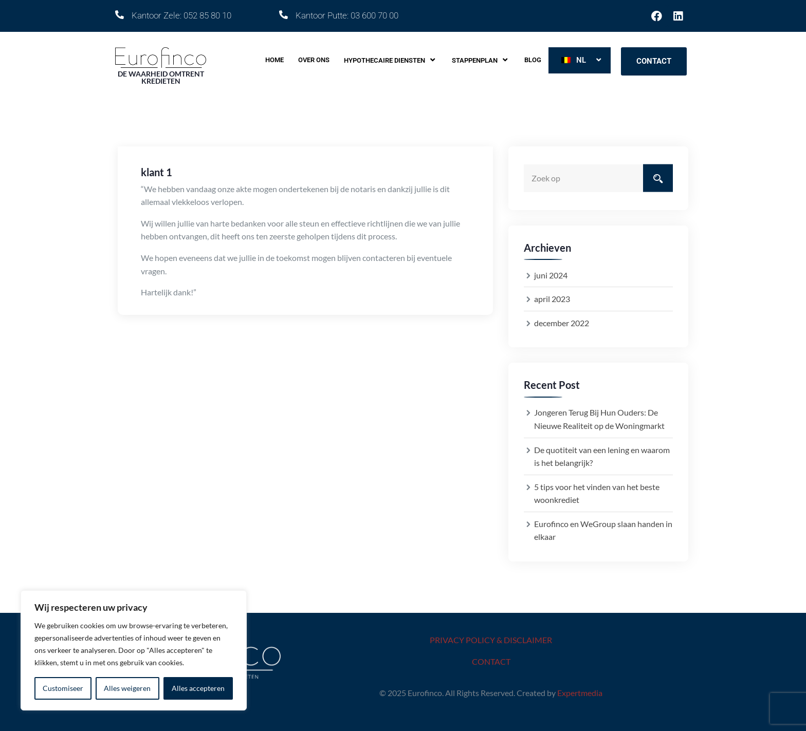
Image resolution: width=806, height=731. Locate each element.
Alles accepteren (198, 688)
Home (274, 60)
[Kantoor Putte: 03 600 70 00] (283, 14)
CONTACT (491, 661)
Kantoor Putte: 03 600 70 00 (347, 15)
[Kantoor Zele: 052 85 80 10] (119, 14)
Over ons (313, 60)
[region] (134, 650)
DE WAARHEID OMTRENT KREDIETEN (161, 77)
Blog (532, 60)
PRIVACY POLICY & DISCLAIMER (491, 640)
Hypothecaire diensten (390, 60)
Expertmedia (579, 693)
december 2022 (561, 323)
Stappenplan (481, 60)
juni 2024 (550, 275)
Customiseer (63, 688)
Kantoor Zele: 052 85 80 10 (181, 15)
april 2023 (552, 299)
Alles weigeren (127, 688)
